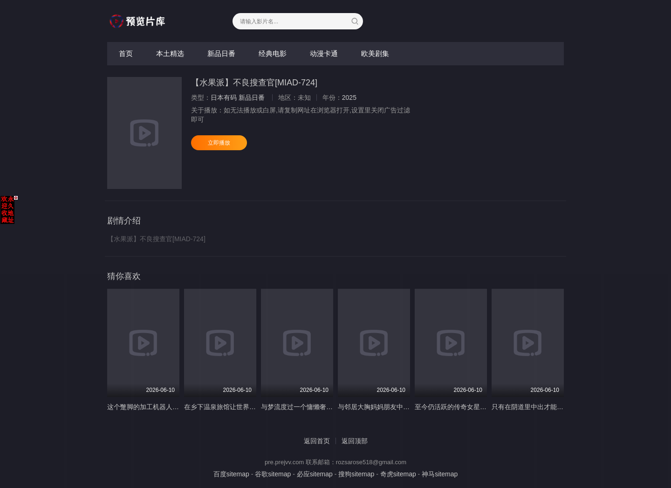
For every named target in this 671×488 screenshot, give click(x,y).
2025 (349, 97)
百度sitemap (231, 474)
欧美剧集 (375, 53)
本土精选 (170, 53)
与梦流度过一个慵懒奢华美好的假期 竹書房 (324, 407)
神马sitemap (440, 474)
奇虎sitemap (398, 474)
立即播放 (219, 142)
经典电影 (273, 53)
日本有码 (224, 97)
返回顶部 (355, 441)
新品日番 (221, 53)
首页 (126, 53)
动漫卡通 (324, 53)
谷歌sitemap (273, 474)
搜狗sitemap (356, 474)
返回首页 (317, 441)
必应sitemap (315, 474)
